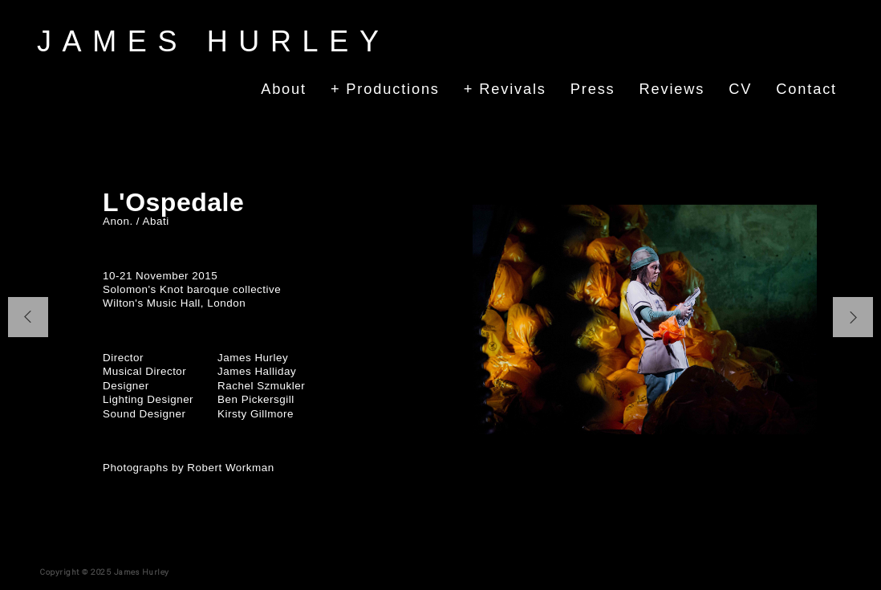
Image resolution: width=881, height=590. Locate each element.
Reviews (672, 88)
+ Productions (385, 88)
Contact (806, 88)
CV (740, 88)
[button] (28, 317)
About (284, 88)
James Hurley (213, 41)
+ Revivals (505, 88)
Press (592, 88)
